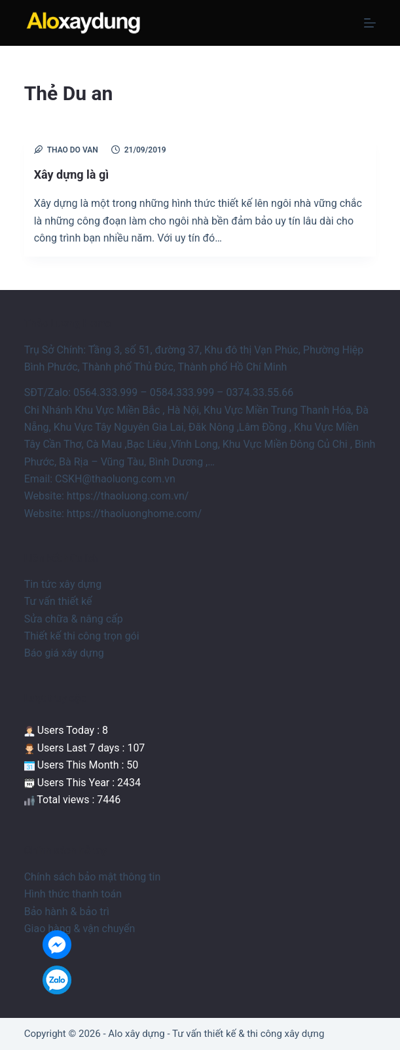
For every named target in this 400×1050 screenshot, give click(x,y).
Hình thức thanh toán (73, 894)
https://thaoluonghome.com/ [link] (134, 513)
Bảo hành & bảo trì (66, 911)
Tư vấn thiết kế (58, 601)
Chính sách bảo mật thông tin (92, 877)
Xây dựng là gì (71, 174)
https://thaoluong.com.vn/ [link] (128, 496)
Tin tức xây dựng (63, 584)
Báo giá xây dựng (64, 653)
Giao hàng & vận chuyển (80, 928)
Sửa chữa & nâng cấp (73, 619)
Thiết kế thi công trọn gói (81, 636)
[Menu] (370, 23)
